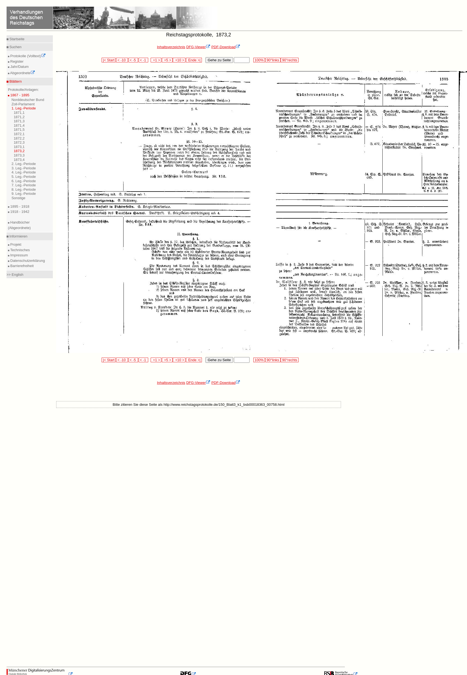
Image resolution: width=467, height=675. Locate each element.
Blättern (15, 81)
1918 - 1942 (19, 212)
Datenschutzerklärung (27, 261)
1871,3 (19, 121)
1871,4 (19, 125)
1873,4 (19, 160)
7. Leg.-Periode (24, 185)
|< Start (108, 60)
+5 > (167, 60)
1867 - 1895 (19, 95)
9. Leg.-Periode (24, 194)
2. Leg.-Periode (24, 164)
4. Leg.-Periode (24, 172)
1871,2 (19, 117)
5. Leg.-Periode (24, 177)
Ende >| (194, 60)
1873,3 (19, 155)
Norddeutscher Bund (28, 100)
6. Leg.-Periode (24, 181)
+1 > (156, 60)
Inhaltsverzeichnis (171, 47)
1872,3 (19, 142)
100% (259, 60)
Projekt (15, 244)
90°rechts (289, 60)
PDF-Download (225, 47)
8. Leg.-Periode (24, 189)
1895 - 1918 (19, 206)
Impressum (18, 255)
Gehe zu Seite (219, 60)
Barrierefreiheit (21, 266)
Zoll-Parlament (23, 104)
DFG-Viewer (198, 47)
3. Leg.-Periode (24, 168)
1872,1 (19, 134)
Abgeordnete (22, 73)
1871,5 (19, 130)
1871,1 (19, 113)
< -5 (133, 60)
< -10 (122, 60)
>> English (15, 275)
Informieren (17, 236)
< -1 (143, 60)
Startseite (16, 39)
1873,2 (19, 151)
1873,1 (19, 147)
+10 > (179, 60)
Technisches (19, 250)
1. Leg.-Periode (24, 108)
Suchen (15, 47)
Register (16, 61)
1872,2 (19, 138)
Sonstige (18, 198)
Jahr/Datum (19, 67)
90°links (273, 60)
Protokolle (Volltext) (27, 56)
